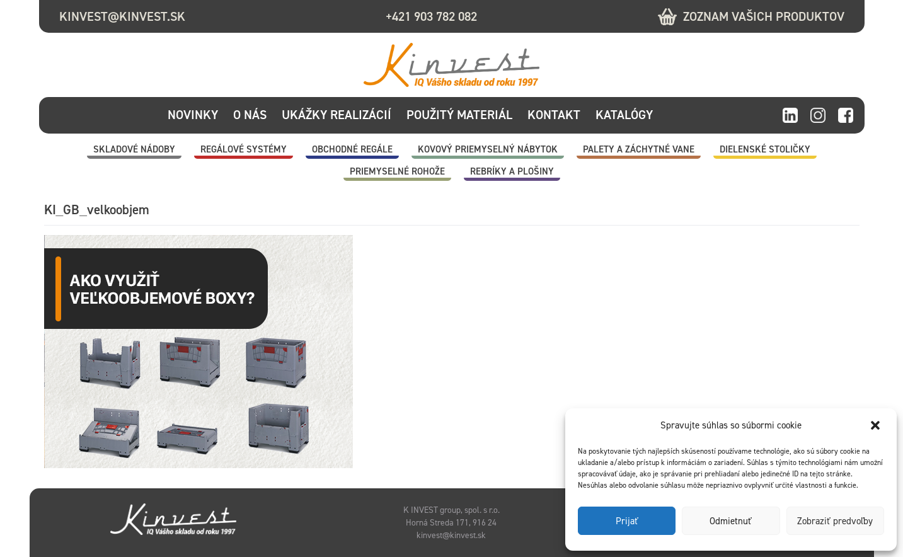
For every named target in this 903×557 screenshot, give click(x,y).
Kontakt (553, 114)
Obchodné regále (352, 149)
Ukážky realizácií (336, 114)
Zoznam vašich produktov (763, 16)
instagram (817, 115)
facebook (845, 115)
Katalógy (624, 114)
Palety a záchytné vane (638, 149)
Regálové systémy (243, 149)
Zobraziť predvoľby (835, 521)
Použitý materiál (459, 114)
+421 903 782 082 (431, 16)
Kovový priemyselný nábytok (488, 149)
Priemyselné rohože (397, 171)
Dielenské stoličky (765, 149)
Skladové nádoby (134, 149)
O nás (250, 114)
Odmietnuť (731, 521)
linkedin (790, 115)
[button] (876, 425)
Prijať (627, 521)
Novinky (193, 114)
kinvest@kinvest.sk (122, 16)
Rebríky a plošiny (512, 171)
